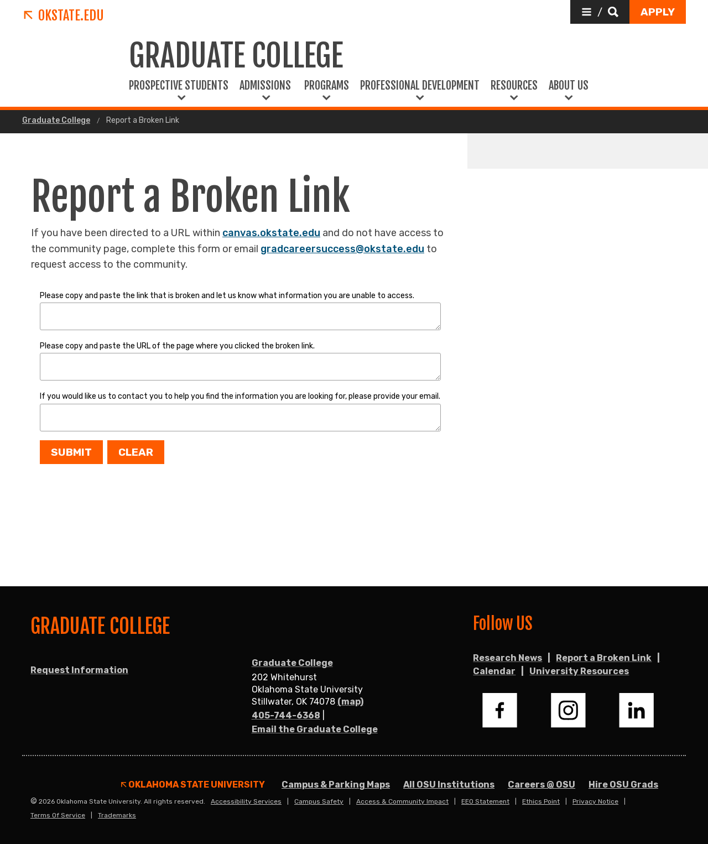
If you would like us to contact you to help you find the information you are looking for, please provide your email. (240, 396)
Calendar (494, 671)
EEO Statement (485, 801)
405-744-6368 (286, 715)
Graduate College (56, 120)
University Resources (579, 671)
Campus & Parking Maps (336, 784)
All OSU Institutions (448, 784)
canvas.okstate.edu (271, 233)
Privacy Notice (595, 801)
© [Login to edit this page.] (33, 801)
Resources (514, 85)
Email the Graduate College (315, 729)
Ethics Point (541, 801)
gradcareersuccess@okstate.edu (342, 249)
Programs (326, 85)
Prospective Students (178, 85)
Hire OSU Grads (623, 784)
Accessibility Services (246, 801)
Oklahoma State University (193, 784)
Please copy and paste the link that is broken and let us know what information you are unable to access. (227, 295)
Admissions (266, 85)
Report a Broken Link (604, 658)
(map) (350, 701)
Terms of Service (57, 815)
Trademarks (117, 815)
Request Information (79, 670)
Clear (135, 452)
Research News (507, 658)
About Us (569, 85)
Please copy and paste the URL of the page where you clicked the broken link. (177, 346)
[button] (599, 12)
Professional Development (420, 85)
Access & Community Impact (402, 801)
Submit (71, 452)
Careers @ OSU (541, 784)
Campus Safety (318, 801)
